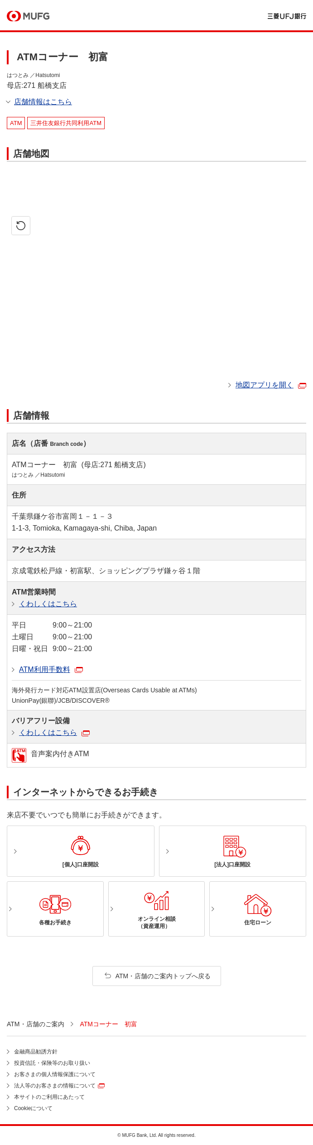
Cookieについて (33, 1108)
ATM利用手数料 (44, 669)
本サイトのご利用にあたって (49, 1097)
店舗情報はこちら (43, 102)
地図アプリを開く (265, 385)
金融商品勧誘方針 (36, 1051)
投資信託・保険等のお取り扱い (52, 1063)
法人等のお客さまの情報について (55, 1085)
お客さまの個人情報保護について (55, 1074)
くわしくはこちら (48, 604)
